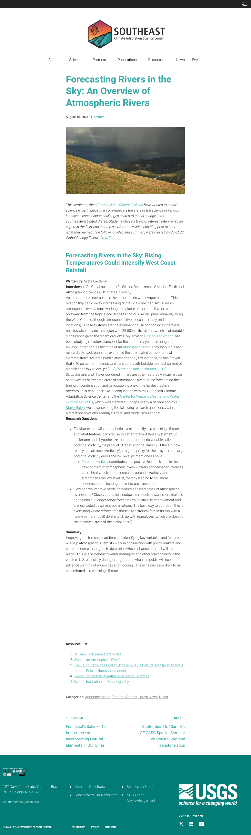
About (53, 60)
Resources (156, 60)
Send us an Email (140, 787)
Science (75, 60)
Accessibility (78, 826)
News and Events (189, 60)
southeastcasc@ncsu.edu (21, 802)
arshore (99, 117)
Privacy (95, 826)
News (163, 697)
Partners (99, 60)
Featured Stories (124, 697)
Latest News (148, 697)
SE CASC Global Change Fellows (119, 205)
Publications (127, 60)
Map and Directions (90, 787)
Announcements (97, 697)
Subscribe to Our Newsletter (96, 795)
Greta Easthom (111, 238)
